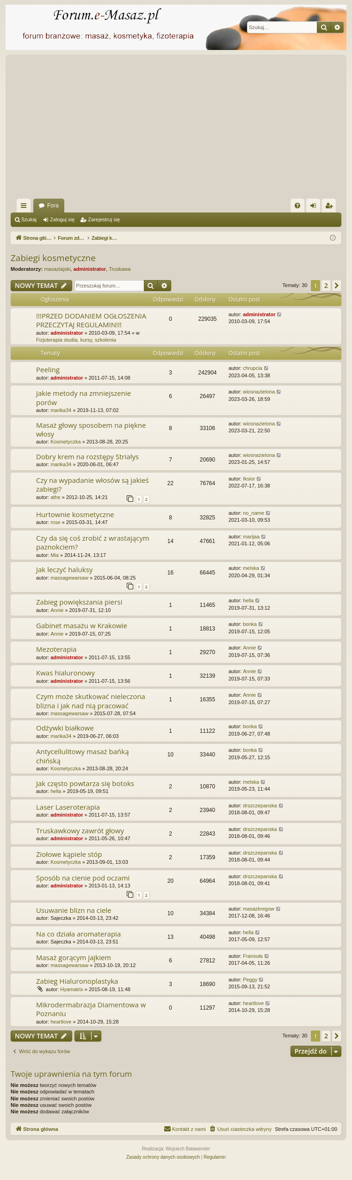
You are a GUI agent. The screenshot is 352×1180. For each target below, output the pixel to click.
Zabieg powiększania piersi (79, 601)
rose (55, 522)
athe (55, 497)
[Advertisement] (181, 129)
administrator (90, 269)
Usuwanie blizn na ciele (73, 910)
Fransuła (253, 956)
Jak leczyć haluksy (64, 569)
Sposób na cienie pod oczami (83, 877)
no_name (253, 513)
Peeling (48, 369)
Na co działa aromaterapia (78, 933)
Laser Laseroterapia (68, 807)
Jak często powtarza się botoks (85, 783)
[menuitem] (297, 205)
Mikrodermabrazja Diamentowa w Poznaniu (91, 1009)
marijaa (251, 536)
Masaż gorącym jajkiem (73, 957)
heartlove (60, 1021)
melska (251, 568)
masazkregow (258, 909)
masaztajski (57, 269)
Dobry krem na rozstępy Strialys (87, 456)
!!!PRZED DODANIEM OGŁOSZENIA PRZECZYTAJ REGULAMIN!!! (91, 320)
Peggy (250, 979)
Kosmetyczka (65, 441)
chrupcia (252, 368)
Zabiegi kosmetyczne (53, 258)
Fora (53, 205)
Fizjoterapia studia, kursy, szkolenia (76, 340)
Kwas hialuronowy (65, 672)
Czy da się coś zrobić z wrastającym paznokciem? (92, 542)
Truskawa (119, 269)
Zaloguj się (62, 219)
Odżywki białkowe (65, 727)
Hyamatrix (71, 989)
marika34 (60, 410)
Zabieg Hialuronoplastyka (77, 981)
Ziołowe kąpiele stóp (69, 854)
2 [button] (326, 285)
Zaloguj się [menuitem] (315, 207)
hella (248, 600)
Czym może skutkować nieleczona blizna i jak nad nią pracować (90, 701)
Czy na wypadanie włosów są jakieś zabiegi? (92, 484)
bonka (250, 624)
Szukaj (29, 219)
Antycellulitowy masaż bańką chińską (82, 756)
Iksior (249, 478)
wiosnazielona (259, 391)
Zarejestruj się (104, 219)
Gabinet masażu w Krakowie (81, 625)
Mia (54, 555)
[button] (336, 285)
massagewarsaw (69, 578)
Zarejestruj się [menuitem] (331, 207)
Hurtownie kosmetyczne (75, 514)
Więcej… (25, 207)
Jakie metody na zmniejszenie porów (83, 397)
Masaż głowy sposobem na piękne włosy (91, 429)
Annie (56, 610)
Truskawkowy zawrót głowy (80, 830)
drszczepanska (260, 805)
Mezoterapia (56, 649)
